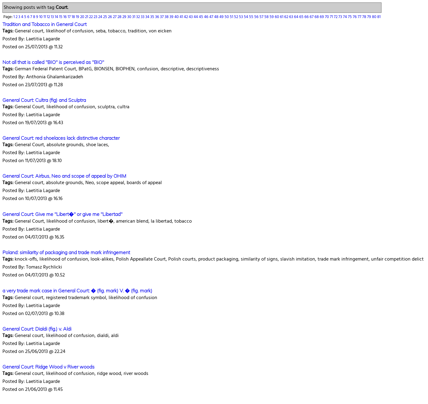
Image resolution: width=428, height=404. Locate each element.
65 (301, 17)
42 (186, 17)
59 (272, 17)
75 (350, 17)
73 (340, 17)
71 (332, 17)
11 (45, 17)
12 (49, 17)
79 (369, 17)
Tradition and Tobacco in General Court (44, 24)
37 (162, 17)
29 (124, 17)
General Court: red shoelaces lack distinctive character (61, 138)
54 (246, 17)
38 (167, 17)
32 (138, 17)
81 (379, 17)
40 (177, 17)
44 (196, 17)
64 (296, 17)
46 (206, 17)
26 (110, 17)
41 (182, 17)
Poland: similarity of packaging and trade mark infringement (66, 252)
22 (91, 17)
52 (236, 17)
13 (53, 17)
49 (222, 17)
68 (317, 17)
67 (312, 17)
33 (143, 17)
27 (115, 17)
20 (82, 17)
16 (65, 17)
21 (87, 17)
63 (291, 17)
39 (171, 17)
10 (41, 17)
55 (251, 17)
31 (134, 17)
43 (191, 17)
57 (261, 17)
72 (336, 17)
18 (74, 17)
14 (57, 17)
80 (374, 17)
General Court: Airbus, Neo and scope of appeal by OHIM (64, 176)
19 (78, 17)
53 (241, 17)
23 (96, 17)
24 (100, 17)
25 (105, 17)
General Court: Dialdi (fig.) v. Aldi (36, 329)
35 (152, 17)
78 (364, 17)
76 (355, 17)
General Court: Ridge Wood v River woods (48, 367)
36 (157, 17)
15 (61, 17)
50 (227, 17)
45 (201, 17)
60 (277, 17)
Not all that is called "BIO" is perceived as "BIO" (53, 62)
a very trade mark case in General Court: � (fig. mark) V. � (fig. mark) (77, 290)
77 (360, 17)
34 (147, 17)
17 (70, 17)
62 (286, 17)
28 (119, 17)
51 (232, 17)
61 (282, 17)
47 (211, 17)
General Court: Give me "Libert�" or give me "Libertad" (62, 214)
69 (322, 17)
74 (345, 17)
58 (267, 17)
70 (327, 17)
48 (216, 17)
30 (129, 17)
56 (256, 17)
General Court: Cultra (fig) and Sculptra (44, 100)
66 (307, 17)
